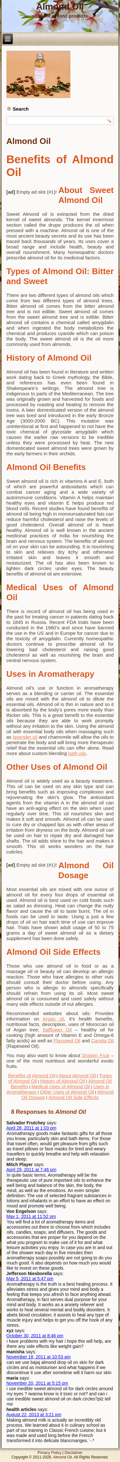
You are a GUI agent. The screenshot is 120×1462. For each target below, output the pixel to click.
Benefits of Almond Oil (32, 1075)
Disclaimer (74, 1452)
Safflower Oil (57, 1029)
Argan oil (53, 1018)
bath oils (77, 753)
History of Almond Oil (62, 1081)
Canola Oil (102, 1040)
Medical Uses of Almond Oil (60, 1086)
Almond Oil (60, 7)
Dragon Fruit (95, 1055)
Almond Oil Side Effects (73, 1097)
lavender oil (25, 737)
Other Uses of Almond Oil (67, 1092)
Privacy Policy (49, 1452)
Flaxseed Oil (67, 1040)
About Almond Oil (77, 1075)
